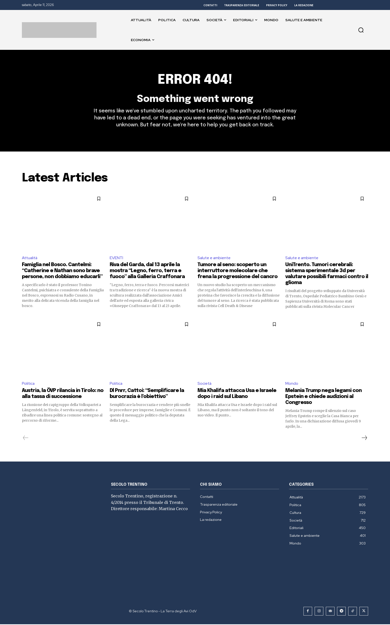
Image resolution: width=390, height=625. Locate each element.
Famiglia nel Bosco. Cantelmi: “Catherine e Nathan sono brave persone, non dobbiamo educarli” (62, 271)
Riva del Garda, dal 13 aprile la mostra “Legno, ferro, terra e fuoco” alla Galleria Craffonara (147, 271)
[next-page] (364, 438)
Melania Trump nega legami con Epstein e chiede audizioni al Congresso (323, 397)
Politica (28, 384)
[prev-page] (26, 438)
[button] (361, 30)
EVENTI (116, 258)
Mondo (291, 384)
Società (204, 384)
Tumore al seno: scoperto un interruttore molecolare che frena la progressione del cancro (237, 271)
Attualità (30, 258)
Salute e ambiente (214, 258)
